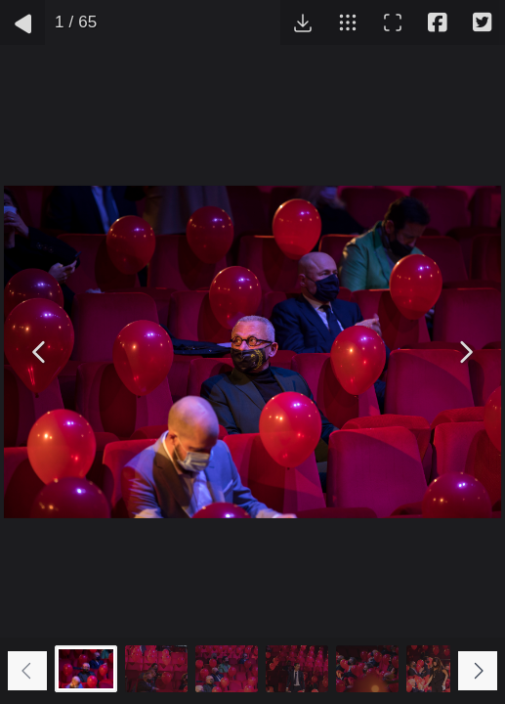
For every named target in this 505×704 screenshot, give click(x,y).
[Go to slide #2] (156, 668)
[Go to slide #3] (226, 668)
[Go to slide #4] (297, 668)
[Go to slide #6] (437, 668)
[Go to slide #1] (86, 668)
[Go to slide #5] (367, 668)
